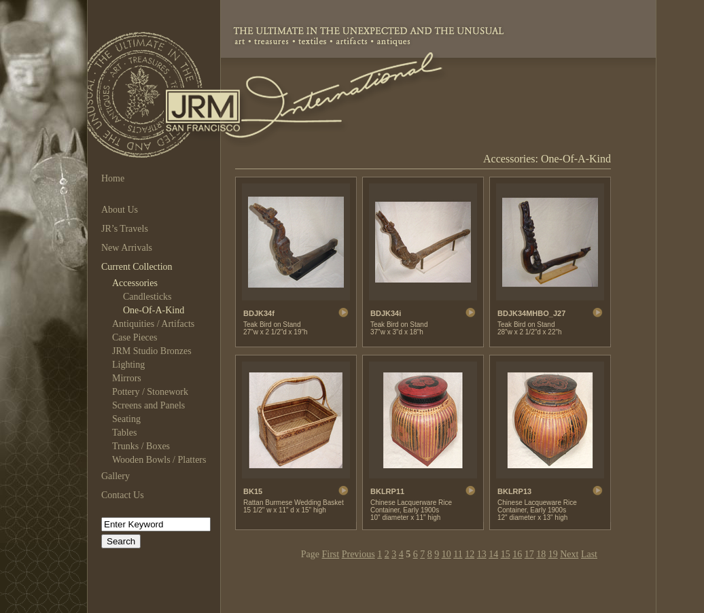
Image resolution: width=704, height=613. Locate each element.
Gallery (115, 476)
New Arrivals (126, 248)
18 (541, 554)
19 (553, 554)
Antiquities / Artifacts (153, 324)
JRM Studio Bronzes (152, 351)
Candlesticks (147, 297)
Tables (124, 432)
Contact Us (122, 495)
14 (493, 554)
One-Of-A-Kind (153, 310)
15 (505, 554)
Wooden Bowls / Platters (159, 460)
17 (529, 554)
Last (589, 554)
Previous (358, 554)
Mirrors (126, 378)
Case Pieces (134, 337)
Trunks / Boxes (141, 446)
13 (482, 554)
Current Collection (137, 267)
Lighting (128, 365)
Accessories (135, 283)
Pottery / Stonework (150, 392)
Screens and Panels (148, 405)
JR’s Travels (124, 229)
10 (446, 554)
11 (457, 554)
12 (469, 554)
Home (112, 178)
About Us (119, 210)
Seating (126, 419)
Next (569, 554)
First (331, 554)
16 (517, 554)
